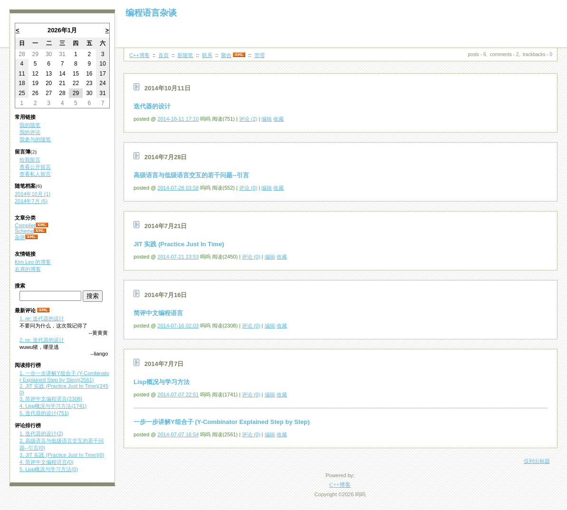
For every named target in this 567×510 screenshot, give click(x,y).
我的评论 (29, 132)
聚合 (226, 55)
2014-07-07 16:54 (178, 434)
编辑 (266, 119)
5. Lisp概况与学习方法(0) (48, 469)
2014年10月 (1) (32, 194)
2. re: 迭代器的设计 (41, 340)
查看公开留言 (35, 167)
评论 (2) (248, 119)
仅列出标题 (537, 461)
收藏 (278, 119)
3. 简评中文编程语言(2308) (50, 399)
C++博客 (139, 55)
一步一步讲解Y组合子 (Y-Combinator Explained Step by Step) (222, 421)
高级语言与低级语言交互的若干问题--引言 (191, 175)
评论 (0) (248, 188)
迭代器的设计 (152, 106)
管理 (259, 55)
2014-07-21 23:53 (178, 257)
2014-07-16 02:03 (178, 325)
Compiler (25, 225)
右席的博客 (28, 269)
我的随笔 (29, 125)
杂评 (20, 237)
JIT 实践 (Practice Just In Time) (179, 244)
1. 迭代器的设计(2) (41, 433)
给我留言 (29, 160)
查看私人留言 (35, 174)
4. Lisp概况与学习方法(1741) (52, 406)
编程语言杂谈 (151, 13)
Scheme (24, 231)
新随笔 (185, 55)
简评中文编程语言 (158, 313)
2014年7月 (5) (31, 201)
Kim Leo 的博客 (33, 262)
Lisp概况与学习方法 (162, 381)
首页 (163, 55)
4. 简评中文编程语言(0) (46, 462)
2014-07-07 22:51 (178, 394)
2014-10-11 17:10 (178, 119)
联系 (207, 55)
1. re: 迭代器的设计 (41, 318)
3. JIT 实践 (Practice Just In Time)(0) (61, 455)
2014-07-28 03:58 (178, 188)
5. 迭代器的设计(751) (44, 413)
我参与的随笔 (35, 139)
